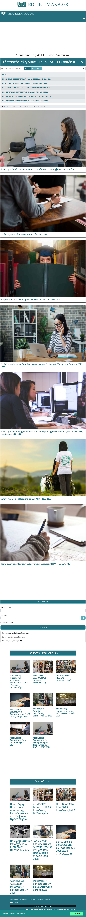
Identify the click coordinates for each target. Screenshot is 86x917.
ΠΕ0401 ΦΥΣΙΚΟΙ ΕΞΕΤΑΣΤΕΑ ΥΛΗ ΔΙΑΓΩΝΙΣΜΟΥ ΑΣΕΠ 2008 (24, 83)
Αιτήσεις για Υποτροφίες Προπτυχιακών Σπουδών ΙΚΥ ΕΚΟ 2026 (30, 299)
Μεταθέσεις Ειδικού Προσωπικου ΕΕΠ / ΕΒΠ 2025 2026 (25, 499)
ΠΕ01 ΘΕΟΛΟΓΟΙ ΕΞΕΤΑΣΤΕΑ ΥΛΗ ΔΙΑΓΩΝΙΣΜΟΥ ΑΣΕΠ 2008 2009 (26, 96)
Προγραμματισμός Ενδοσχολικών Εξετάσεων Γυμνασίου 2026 (21, 845)
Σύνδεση (43, 627)
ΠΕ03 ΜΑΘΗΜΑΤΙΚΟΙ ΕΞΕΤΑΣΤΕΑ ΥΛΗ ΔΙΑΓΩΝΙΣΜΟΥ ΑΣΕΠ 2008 (26, 88)
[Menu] (84, 19)
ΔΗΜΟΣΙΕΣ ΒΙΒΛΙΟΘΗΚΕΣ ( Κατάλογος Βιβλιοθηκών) (40, 679)
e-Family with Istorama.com (43, 906)
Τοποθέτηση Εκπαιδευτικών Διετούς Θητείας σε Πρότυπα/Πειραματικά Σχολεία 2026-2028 (42, 849)
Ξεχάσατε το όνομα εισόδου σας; (13, 637)
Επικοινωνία (14, 899)
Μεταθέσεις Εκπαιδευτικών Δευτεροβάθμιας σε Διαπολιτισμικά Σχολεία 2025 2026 (42, 742)
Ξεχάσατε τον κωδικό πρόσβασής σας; (15, 633)
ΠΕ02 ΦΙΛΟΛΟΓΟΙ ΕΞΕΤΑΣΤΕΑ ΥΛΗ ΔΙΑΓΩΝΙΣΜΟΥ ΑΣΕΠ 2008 (25, 92)
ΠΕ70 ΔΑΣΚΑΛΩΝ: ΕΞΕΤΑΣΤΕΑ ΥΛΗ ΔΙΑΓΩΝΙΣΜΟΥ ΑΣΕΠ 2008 (25, 101)
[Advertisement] (43, 35)
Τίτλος (4, 75)
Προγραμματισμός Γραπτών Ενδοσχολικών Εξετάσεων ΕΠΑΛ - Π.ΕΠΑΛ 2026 (35, 564)
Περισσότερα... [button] (21, 913)
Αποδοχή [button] (77, 913)
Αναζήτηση (33, 899)
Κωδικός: (3, 615)
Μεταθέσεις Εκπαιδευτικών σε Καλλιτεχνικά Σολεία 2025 (65, 712)
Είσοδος (47, 899)
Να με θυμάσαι (8, 622)
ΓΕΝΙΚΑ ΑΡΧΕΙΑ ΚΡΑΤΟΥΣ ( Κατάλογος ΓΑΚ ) (63, 678)
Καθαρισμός (36, 68)
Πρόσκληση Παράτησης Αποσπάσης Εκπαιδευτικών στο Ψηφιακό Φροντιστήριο (37, 169)
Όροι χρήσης (23, 899)
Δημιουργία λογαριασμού (12, 641)
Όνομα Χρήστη (5, 608)
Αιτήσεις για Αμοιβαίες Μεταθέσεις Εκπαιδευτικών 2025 (42, 712)
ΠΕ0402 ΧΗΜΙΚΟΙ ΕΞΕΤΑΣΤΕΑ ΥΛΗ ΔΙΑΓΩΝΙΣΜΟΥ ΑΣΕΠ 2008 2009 (27, 79)
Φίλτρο (27, 68)
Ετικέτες (40, 899)
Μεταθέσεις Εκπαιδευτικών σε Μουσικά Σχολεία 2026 (18, 741)
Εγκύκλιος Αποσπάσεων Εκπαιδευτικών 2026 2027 (23, 234)
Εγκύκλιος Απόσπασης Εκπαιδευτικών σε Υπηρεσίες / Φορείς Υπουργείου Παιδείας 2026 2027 (41, 365)
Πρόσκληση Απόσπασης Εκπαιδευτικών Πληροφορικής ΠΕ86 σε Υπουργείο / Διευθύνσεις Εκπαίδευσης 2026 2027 (41, 432)
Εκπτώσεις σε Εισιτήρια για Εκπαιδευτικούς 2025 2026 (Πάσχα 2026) (20, 713)
